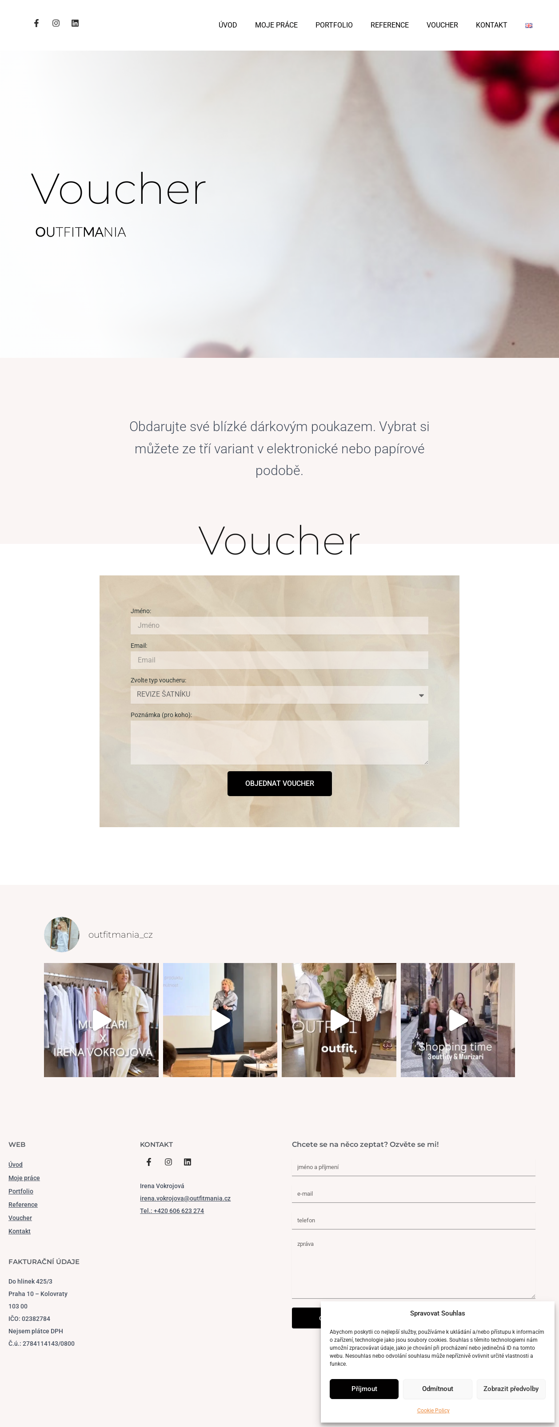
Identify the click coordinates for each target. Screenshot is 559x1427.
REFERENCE (390, 25)
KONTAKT (491, 25)
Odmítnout (437, 1389)
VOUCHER (442, 25)
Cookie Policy (433, 1410)
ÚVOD (228, 25)
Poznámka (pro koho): (161, 714)
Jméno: (141, 610)
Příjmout (364, 1389)
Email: (139, 645)
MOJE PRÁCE (276, 25)
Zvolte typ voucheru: (158, 680)
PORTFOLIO (334, 25)
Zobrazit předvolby (511, 1389)
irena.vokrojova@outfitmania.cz (185, 1198)
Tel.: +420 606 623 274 (172, 1210)
